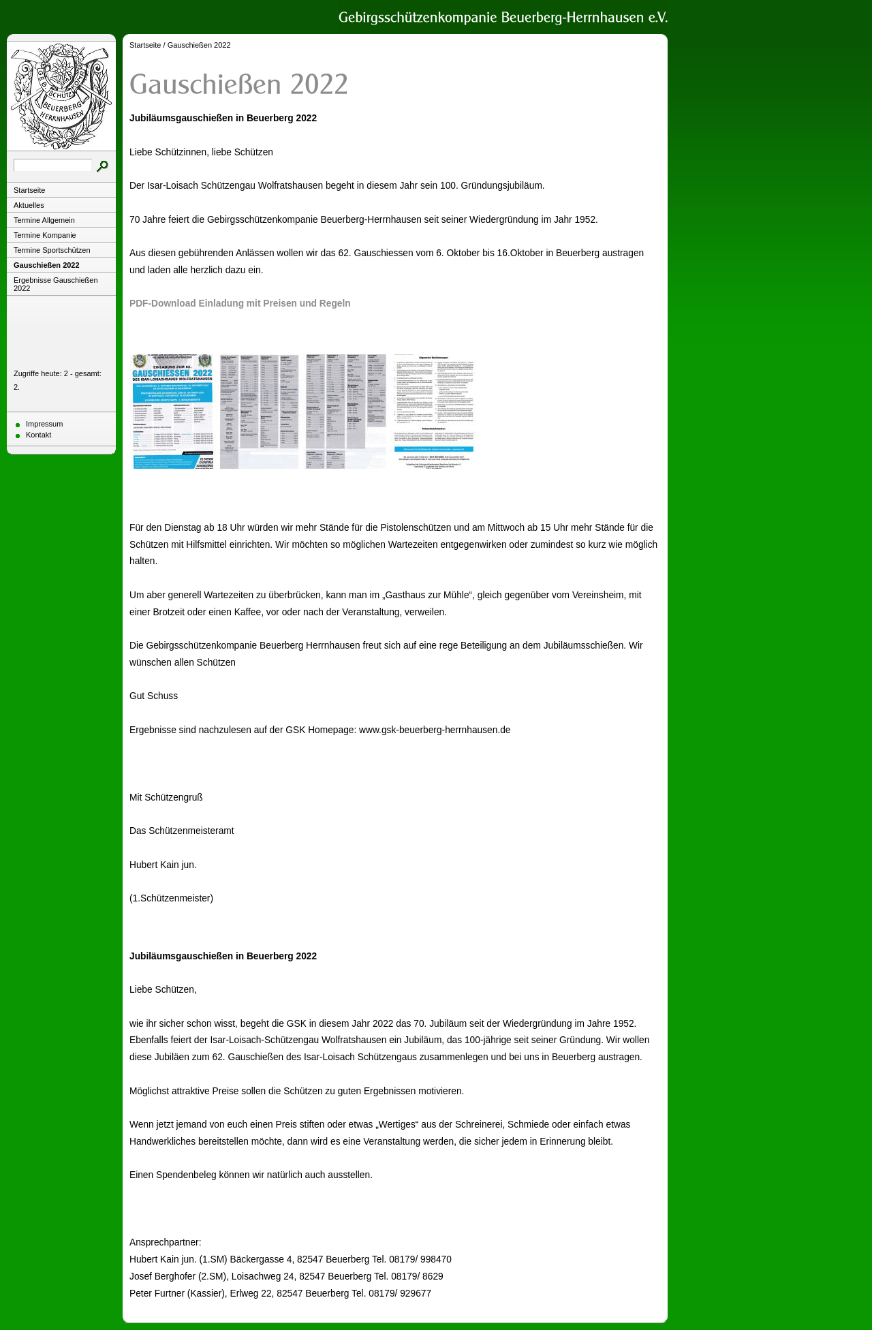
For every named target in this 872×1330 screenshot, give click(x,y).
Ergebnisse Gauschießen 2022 (56, 284)
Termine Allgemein (44, 220)
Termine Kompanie (45, 235)
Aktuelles (29, 205)
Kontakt (38, 435)
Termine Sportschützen (52, 250)
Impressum (44, 424)
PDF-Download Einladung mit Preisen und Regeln (240, 303)
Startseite (29, 190)
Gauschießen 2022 (47, 265)
